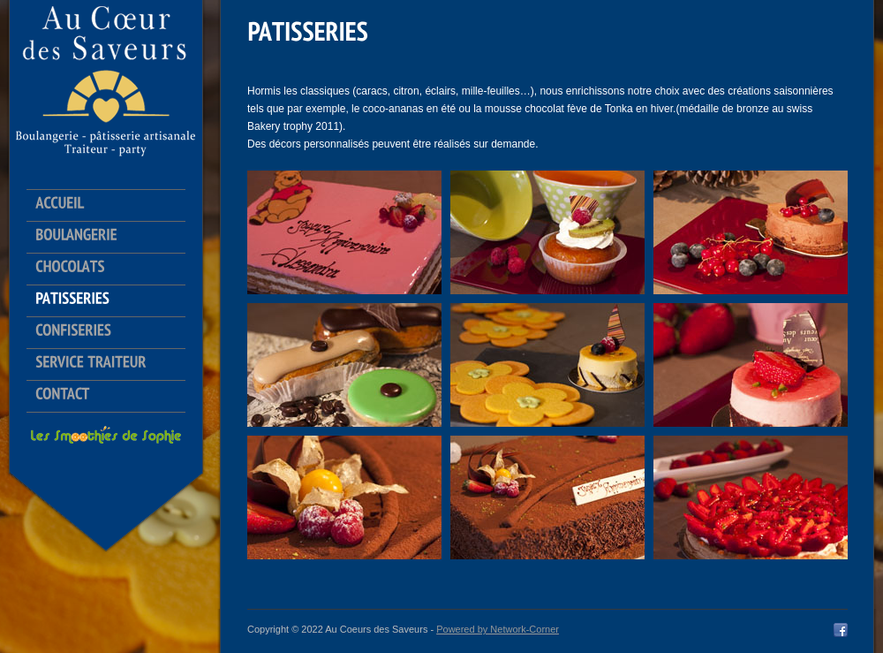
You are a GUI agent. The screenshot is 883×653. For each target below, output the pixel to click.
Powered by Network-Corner (497, 629)
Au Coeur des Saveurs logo (106, 79)
